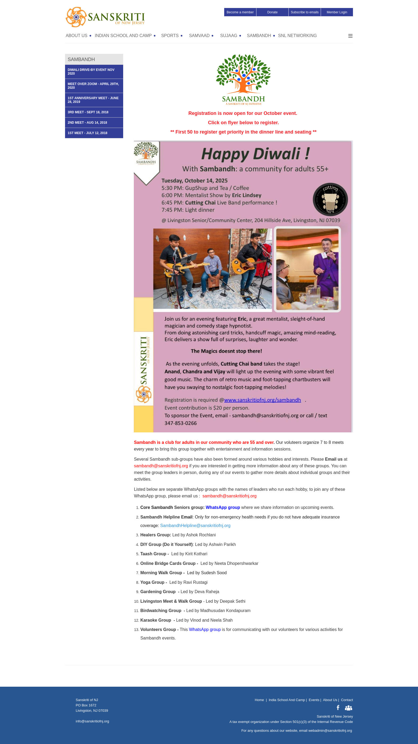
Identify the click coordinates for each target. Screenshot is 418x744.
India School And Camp (287, 700)
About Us (330, 700)
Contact (347, 700)
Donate (272, 12)
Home (259, 700)
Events (314, 700)
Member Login (337, 12)
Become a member (240, 12)
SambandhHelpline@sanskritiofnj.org (195, 525)
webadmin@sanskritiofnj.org (330, 731)
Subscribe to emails (305, 12)
